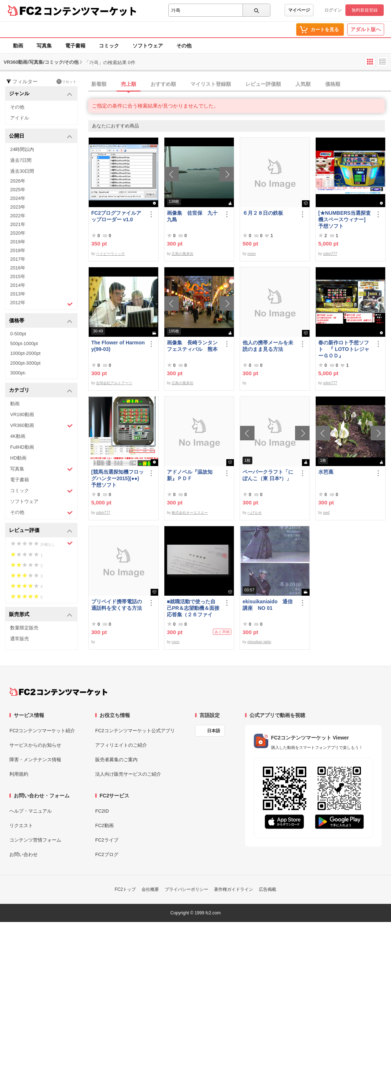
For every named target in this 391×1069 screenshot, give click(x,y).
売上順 (128, 84)
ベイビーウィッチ (110, 254)
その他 (184, 46)
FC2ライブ (106, 840)
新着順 (98, 84)
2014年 (17, 285)
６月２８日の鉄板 (263, 213)
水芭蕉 (325, 472)
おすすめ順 (163, 84)
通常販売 (19, 638)
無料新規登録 (365, 10)
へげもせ (254, 513)
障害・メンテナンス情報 (35, 759)
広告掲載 (267, 889)
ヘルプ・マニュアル (30, 811)
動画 (18, 46)
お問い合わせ (23, 854)
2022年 (17, 215)
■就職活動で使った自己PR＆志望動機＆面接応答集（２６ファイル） (193, 608)
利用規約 (18, 774)
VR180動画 (22, 414)
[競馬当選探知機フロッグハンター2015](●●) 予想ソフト (118, 478)
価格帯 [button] (40, 321)
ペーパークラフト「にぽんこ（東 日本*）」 (268, 475)
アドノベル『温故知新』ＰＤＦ (190, 475)
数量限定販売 (24, 627)
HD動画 (18, 458)
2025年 (17, 189)
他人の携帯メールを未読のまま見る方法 (268, 346)
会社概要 (150, 889)
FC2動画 (104, 825)
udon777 (330, 254)
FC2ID (102, 811)
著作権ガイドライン (233, 889)
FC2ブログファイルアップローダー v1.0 (116, 216)
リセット (66, 81)
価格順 (332, 84)
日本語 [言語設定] (213, 730)
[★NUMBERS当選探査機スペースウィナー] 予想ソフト (345, 219)
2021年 (17, 224)
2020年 (17, 233)
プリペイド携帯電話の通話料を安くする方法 (116, 605)
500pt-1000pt (24, 343)
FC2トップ (125, 889)
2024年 (17, 198)
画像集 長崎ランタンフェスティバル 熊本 (192, 346)
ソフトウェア (148, 46)
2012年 (41, 303)
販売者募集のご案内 (116, 759)
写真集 (44, 46)
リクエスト (21, 825)
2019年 (17, 241)
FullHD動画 (22, 447)
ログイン (333, 10)
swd (326, 513)
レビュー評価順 (263, 84)
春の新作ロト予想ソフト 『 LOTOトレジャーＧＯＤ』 (343, 349)
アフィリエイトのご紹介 (121, 745)
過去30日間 (22, 171)
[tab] (239, 84)
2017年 (17, 259)
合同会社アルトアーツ (114, 383)
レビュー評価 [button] (40, 530)
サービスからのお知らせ (35, 745)
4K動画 (17, 436)
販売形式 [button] (40, 614)
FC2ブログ (106, 854)
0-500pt (18, 333)
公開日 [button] (40, 136)
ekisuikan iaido (259, 642)
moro (251, 254)
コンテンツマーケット (90, 11)
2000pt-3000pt (25, 363)
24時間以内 (22, 149)
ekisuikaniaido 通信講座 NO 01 (268, 605)
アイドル (19, 118)
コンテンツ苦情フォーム (35, 840)
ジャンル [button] (40, 94)
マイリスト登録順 (210, 84)
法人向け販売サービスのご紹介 (128, 774)
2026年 (17, 181)
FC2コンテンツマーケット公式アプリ (135, 730)
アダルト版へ (365, 29)
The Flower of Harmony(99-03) (118, 346)
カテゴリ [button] (40, 390)
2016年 (17, 268)
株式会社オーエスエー (190, 513)
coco (175, 642)
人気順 (303, 84)
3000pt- (18, 373)
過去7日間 (20, 160)
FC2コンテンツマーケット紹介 (42, 730)
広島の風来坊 (182, 254)
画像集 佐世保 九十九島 (192, 216)
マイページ (299, 10)
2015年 (17, 276)
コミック (109, 46)
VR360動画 (41, 426)
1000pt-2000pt (25, 353)
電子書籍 (75, 46)
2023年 (17, 207)
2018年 (17, 250)
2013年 (17, 294)
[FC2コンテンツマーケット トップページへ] (58, 692)
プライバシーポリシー (186, 889)
